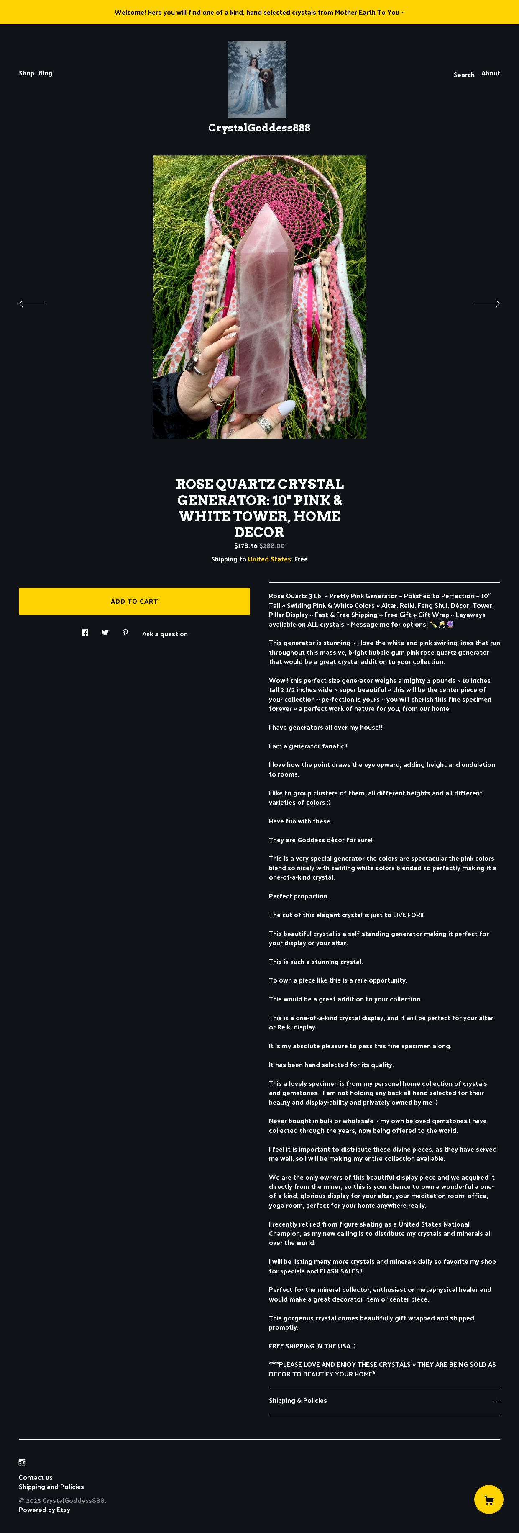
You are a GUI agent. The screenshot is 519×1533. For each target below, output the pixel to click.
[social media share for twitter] (105, 630)
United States (269, 559)
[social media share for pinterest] (125, 630)
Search (464, 74)
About (490, 73)
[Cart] (489, 1499)
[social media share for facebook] (85, 630)
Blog (45, 73)
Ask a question (165, 633)
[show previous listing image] (40, 301)
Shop (26, 73)
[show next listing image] (479, 301)
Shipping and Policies (51, 1486)
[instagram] (22, 1463)
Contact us (36, 1477)
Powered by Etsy (44, 1509)
